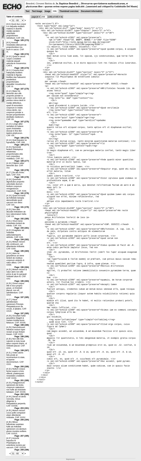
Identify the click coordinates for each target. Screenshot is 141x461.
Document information (91, 11)
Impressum (70, 459)
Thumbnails (3, 32)
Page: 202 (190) (21, 394)
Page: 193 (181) (21, 228)
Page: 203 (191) (21, 408)
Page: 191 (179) (21, 193)
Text (27, 11)
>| (61, 17)
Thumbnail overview (69, 11)
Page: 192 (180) (21, 219)
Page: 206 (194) (21, 420)
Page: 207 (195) (21, 436)
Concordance (3, 87)
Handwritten (3, 65)
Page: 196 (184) (21, 267)
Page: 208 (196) (21, 450)
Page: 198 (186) (21, 325)
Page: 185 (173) (21, 40)
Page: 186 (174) (21, 54)
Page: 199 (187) (21, 350)
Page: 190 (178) (21, 170)
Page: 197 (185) (21, 297)
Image (48, 11)
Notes (3, 76)
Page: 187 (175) (21, 89)
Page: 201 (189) (21, 380)
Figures (3, 53)
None (3, 99)
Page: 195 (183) (21, 251)
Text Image (37, 11)
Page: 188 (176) (21, 138)
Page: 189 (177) (21, 145)
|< (37, 17)
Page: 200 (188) (21, 366)
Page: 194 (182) (21, 239)
